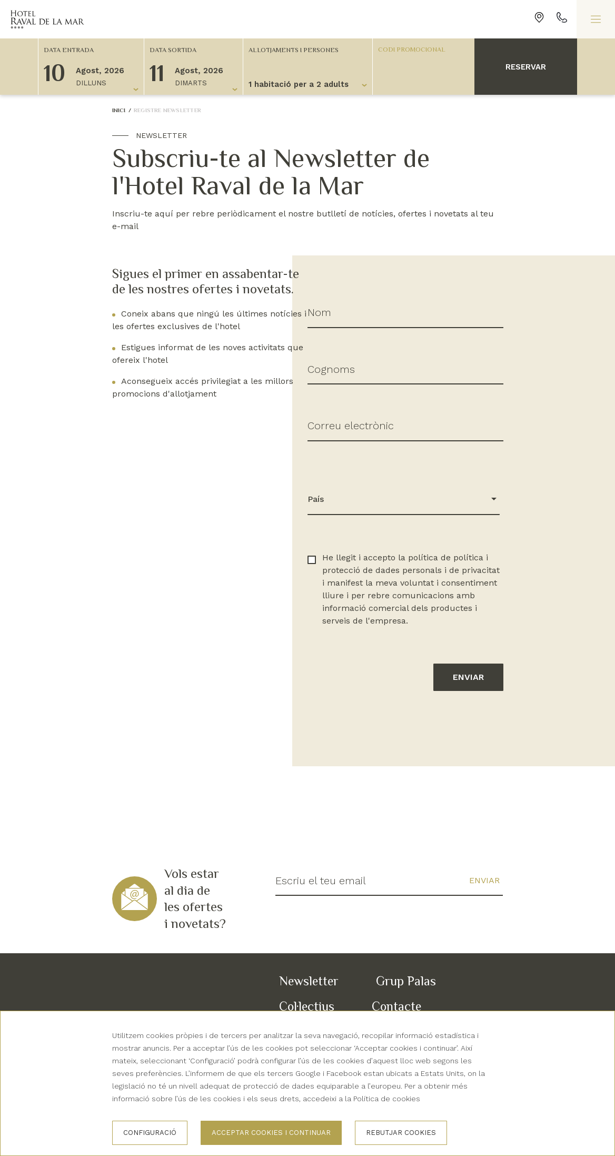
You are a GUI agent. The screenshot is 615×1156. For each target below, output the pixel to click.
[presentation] (388, 737)
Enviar (468, 677)
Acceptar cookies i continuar (271, 1133)
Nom (319, 312)
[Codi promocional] (418, 49)
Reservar (525, 67)
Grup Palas (406, 981)
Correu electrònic (351, 425)
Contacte (396, 1006)
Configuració (149, 1133)
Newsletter (309, 981)
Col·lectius (306, 1006)
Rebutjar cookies (401, 1133)
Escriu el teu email (320, 880)
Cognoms (331, 369)
